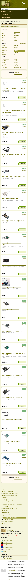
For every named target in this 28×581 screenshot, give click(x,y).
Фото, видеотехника (6, 499)
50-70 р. (16, 64)
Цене (13, 75)
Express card (17, 32)
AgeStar (16, 45)
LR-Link (4, 54)
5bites (3, 45)
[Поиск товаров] (14, 9)
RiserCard (16, 35)
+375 (7, 541)
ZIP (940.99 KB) (8, 558)
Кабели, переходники (8, 519)
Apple (3, 489)
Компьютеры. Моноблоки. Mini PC (10, 493)
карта (20, 531)
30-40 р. (16, 62)
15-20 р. (16, 60)
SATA (3, 37)
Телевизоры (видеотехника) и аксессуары (12, 504)
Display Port (17, 39)
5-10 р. (15, 59)
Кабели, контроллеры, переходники (10, 515)
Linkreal (16, 52)
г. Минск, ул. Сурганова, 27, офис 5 (15, 578)
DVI (3, 40)
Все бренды (23, 43)
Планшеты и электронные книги (9, 495)
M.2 (3, 33)
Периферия (5, 510)
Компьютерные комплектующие (9, 508)
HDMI (3, 39)
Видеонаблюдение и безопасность (10, 501)
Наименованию (18, 74)
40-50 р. (4, 64)
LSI (15, 54)
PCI (15, 33)
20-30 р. (4, 62)
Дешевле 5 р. (5, 59)
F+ (14, 49)
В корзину (22, 97)
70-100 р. (4, 65)
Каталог (3, 11)
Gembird (16, 50)
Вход (9, 579)
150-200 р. (4, 67)
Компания (10, 11)
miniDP (15, 40)
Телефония (4, 497)
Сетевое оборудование (7, 514)
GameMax (4, 50)
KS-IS (3, 52)
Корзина (24, 5)
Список (17, 72)
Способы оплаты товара (13, 570)
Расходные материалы (7, 521)
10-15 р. (4, 60)
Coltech (15, 47)
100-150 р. (16, 65)
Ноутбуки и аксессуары (7, 491)
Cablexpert (4, 47)
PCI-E (3, 35)
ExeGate (4, 49)
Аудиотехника (5, 512)
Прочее (3, 523)
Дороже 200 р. (17, 67)
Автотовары (5, 506)
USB (15, 37)
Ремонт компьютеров (6, 14)
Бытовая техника (6, 502)
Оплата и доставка (6, 17)
